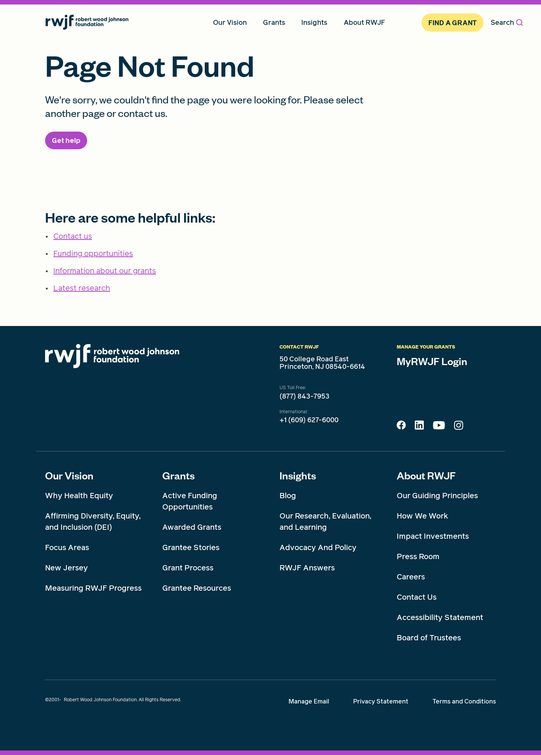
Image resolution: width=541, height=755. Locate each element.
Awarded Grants (191, 527)
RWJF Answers (307, 567)
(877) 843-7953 (304, 396)
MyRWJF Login (432, 361)
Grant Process (187, 567)
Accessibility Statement (440, 617)
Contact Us (417, 597)
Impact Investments (433, 536)
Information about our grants (104, 270)
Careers (411, 577)
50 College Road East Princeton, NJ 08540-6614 (322, 362)
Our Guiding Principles (437, 495)
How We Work (422, 516)
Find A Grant (452, 22)
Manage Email (309, 701)
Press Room (418, 556)
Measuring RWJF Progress (93, 588)
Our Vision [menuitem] (230, 22)
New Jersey (66, 567)
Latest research (81, 288)
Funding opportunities (93, 253)
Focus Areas (67, 547)
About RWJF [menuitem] (364, 22)
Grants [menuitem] (274, 22)
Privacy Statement (380, 701)
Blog (288, 495)
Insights (298, 475)
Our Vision (69, 475)
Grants (178, 475)
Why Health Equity (79, 495)
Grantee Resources (196, 588)
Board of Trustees (429, 637)
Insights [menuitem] (314, 22)
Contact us (72, 236)
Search (507, 22)
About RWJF (426, 475)
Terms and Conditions (464, 701)
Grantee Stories (190, 547)
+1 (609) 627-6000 (309, 420)
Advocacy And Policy (318, 547)
